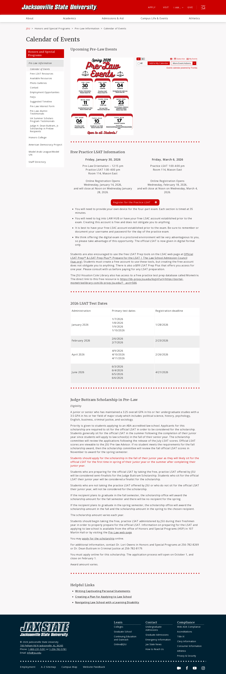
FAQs (33, 96)
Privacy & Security (186, 655)
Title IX (180, 636)
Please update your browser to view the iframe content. (166, 63)
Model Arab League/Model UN (44, 153)
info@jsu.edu (34, 652)
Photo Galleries (38, 83)
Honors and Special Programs (52, 28)
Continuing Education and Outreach (125, 638)
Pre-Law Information (87, 28)
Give (190, 7)
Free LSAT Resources (41, 73)
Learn (118, 622)
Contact (34, 87)
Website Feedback (94, 666)
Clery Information (186, 641)
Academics (69, 18)
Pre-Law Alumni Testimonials (38, 112)
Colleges (118, 626)
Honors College (37, 137)
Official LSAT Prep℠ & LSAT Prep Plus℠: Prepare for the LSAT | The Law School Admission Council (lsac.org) (131, 257)
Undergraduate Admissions (154, 628)
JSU (28, 28)
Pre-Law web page (120, 532)
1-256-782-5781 (58, 649)
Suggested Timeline (41, 101)
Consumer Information (189, 646)
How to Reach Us (155, 649)
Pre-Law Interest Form (42, 106)
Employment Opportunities (44, 92)
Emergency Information (158, 639)
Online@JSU (120, 644)
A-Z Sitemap (48, 666)
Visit (166, 7)
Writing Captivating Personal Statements (102, 591)
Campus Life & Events (154, 18)
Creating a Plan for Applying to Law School (103, 596)
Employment (27, 666)
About (29, 18)
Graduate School (123, 631)
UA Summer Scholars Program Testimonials (42, 120)
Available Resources (41, 78)
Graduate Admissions (157, 634)
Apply (151, 7)
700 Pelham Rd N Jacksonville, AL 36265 (41, 645)
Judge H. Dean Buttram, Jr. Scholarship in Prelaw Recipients (44, 128)
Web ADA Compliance (189, 626)
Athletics (194, 18)
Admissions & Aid (113, 18)
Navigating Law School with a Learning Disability (107, 602)
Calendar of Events (40, 69)
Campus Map (69, 666)
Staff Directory (37, 161)
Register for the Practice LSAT (132, 202)
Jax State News (154, 644)
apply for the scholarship (98, 538)
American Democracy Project (45, 144)
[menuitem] (29, 18)
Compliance (186, 622)
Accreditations (184, 631)
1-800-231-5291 (37, 649)
